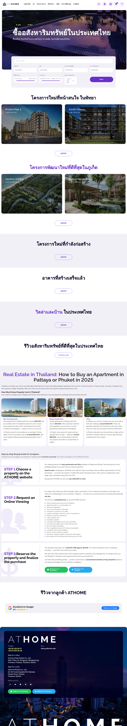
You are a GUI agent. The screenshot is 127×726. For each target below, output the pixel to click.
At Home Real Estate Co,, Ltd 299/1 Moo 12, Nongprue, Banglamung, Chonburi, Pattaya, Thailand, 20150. (23, 640)
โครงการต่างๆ (41, 4)
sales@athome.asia (48, 629)
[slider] (15, 81)
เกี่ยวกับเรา (51, 4)
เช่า (34, 4)
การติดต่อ (76, 4)
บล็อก (58, 4)
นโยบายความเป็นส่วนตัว (7, 719)
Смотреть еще (63, 355)
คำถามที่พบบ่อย (66, 4)
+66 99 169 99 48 (15, 631)
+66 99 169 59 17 (15, 629)
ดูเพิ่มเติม (63, 153)
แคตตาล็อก (27, 4)
